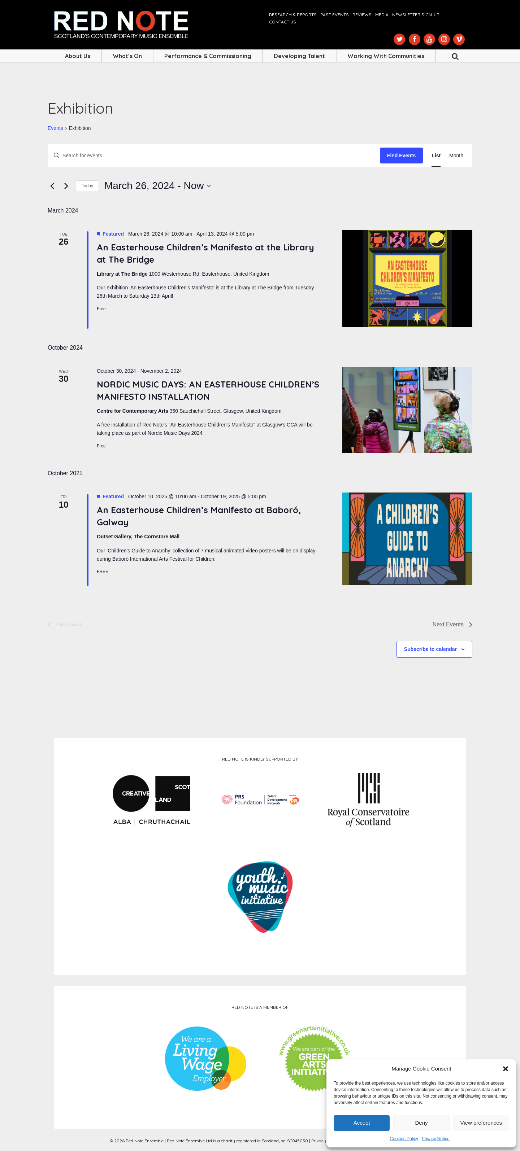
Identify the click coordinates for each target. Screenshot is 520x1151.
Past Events (334, 14)
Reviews (362, 14)
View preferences (481, 1123)
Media (382, 14)
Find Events (401, 155)
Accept (362, 1123)
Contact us (282, 22)
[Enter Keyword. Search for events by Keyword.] (214, 155)
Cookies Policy (404, 1138)
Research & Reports (293, 14)
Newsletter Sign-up (415, 14)
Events (55, 128)
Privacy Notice (436, 1138)
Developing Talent (299, 56)
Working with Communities (385, 56)
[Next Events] (66, 185)
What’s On (127, 56)
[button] (505, 1068)
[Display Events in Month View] (456, 155)
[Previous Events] (52, 185)
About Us (77, 56)
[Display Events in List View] (436, 155)
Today (87, 185)
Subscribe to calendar (430, 649)
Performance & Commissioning (207, 56)
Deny (421, 1123)
